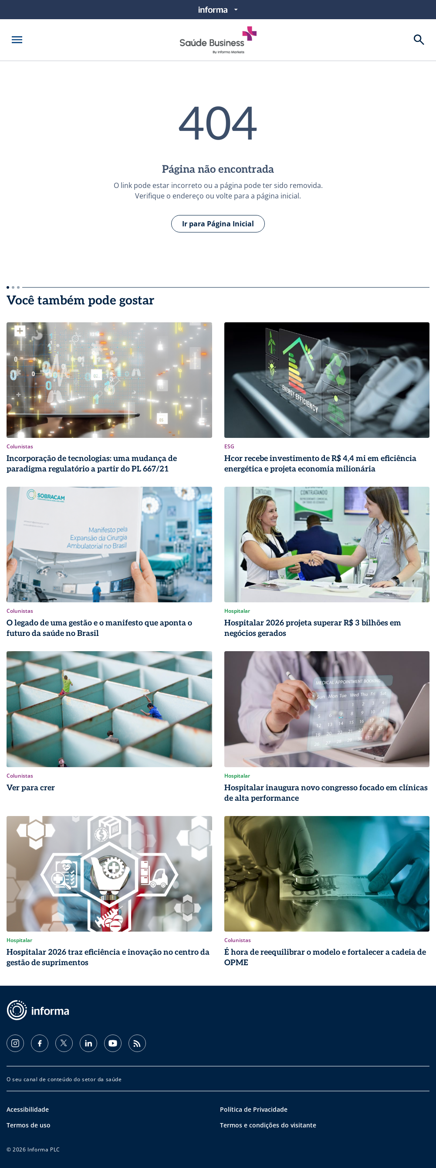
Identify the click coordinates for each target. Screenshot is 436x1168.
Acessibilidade (28, 1109)
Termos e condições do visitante (268, 1125)
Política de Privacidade (253, 1109)
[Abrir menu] (17, 39)
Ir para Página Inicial (218, 224)
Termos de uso (29, 1125)
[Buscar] (419, 39)
